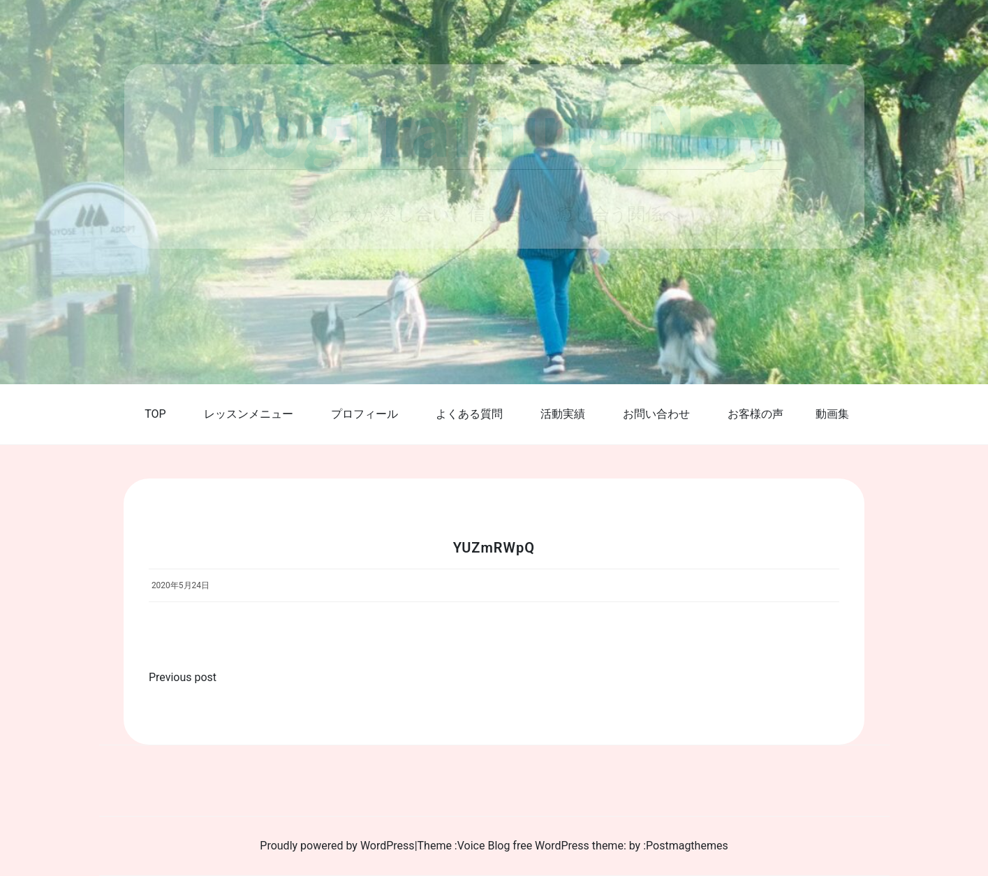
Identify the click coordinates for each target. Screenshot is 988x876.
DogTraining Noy (494, 128)
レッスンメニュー (248, 414)
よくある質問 (469, 414)
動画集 (832, 414)
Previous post (182, 677)
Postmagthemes (687, 845)
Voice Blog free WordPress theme (540, 845)
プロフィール (364, 414)
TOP (155, 414)
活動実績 (562, 414)
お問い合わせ (656, 414)
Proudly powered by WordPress (337, 845)
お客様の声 (755, 414)
